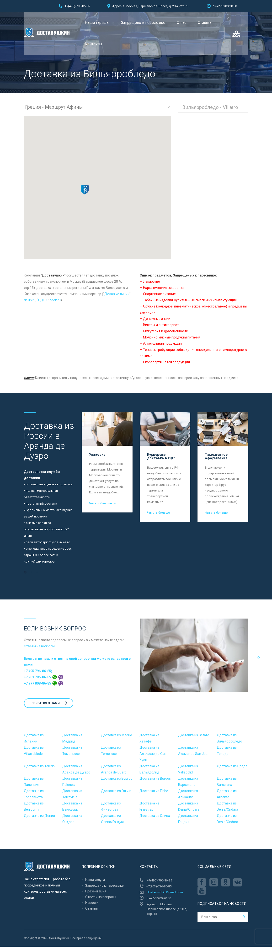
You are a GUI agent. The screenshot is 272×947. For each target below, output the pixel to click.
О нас (181, 22)
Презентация (95, 891)
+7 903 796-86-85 (43, 677)
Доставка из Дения (39, 816)
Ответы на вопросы (39, 646)
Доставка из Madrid (116, 735)
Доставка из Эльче (116, 791)
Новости (91, 903)
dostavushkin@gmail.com (165, 892)
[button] (85, 190)
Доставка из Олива (154, 816)
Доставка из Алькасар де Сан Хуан (152, 754)
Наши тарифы (97, 22)
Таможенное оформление (216, 456)
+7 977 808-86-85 (43, 684)
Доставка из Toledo (39, 766)
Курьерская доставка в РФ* (161, 456)
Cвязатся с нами (50, 703)
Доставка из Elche (153, 791)
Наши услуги (95, 880)
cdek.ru (55, 300)
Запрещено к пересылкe (143, 22)
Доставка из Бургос (116, 779)
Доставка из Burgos (155, 779)
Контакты (93, 44)
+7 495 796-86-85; (38, 671)
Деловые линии (116, 294)
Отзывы (205, 22)
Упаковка (97, 455)
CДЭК (43, 300)
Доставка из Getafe (193, 735)
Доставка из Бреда (232, 766)
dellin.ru (30, 300)
